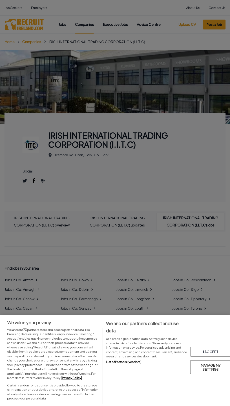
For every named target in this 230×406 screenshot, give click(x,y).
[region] (115, 360)
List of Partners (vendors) (123, 362)
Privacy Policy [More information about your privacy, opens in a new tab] (71, 378)
